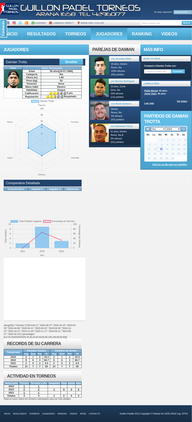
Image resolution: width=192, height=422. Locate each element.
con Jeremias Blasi (121, 58)
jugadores (109, 34)
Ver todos (182, 101)
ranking (142, 34)
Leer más (149, 103)
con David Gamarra (121, 103)
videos (169, 34)
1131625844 (38, 23)
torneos (75, 34)
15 (161, 149)
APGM (83, 414)
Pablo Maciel (151, 90)
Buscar (186, 23)
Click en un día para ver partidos (169, 164)
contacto (94, 414)
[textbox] (161, 23)
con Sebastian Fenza (122, 126)
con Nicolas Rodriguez (122, 81)
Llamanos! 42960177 (61, 23)
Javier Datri (150, 93)
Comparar (178, 71)
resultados (41, 34)
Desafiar (71, 61)
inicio (7, 414)
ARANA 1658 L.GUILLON (90, 23)
